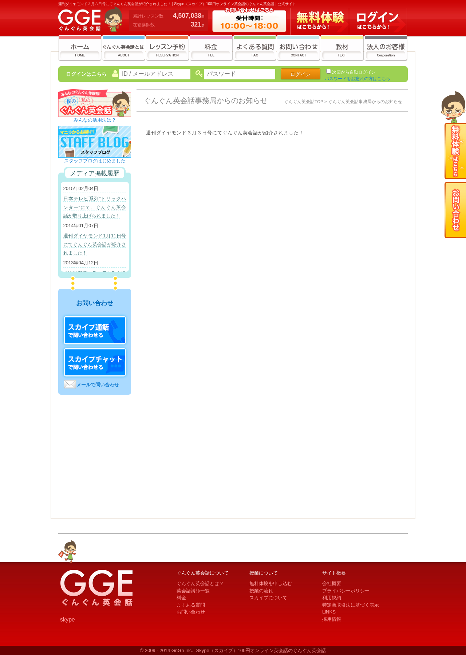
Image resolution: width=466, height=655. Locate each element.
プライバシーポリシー (346, 590)
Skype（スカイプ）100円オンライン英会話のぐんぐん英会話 (261, 650)
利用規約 (331, 597)
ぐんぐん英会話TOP (303, 101)
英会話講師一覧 (193, 590)
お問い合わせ (191, 612)
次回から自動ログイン (354, 72)
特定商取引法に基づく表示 (350, 605)
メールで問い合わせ (97, 384)
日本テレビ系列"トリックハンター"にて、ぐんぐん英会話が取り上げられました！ (94, 207)
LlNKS (329, 612)
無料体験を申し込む (270, 583)
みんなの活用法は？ (94, 118)
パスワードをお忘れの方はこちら (357, 78)
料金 (181, 597)
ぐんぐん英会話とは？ (200, 583)
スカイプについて (268, 597)
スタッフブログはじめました (94, 158)
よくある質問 (191, 605)
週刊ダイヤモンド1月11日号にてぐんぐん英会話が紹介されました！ (94, 244)
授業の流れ (261, 590)
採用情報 (331, 619)
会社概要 (331, 583)
